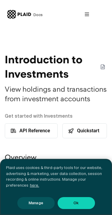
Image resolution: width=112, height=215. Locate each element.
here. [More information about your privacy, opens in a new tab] (34, 185)
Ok (76, 203)
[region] (56, 187)
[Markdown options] (102, 66)
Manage (36, 203)
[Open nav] (86, 14)
